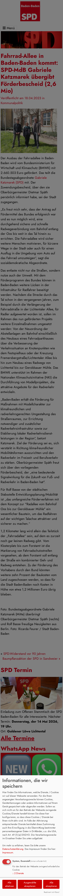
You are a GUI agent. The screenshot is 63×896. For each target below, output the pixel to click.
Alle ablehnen (9, 884)
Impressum (7, 852)
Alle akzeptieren (51, 884)
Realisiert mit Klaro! (51, 892)
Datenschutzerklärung (12, 849)
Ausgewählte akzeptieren (30, 884)
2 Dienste (18, 873)
